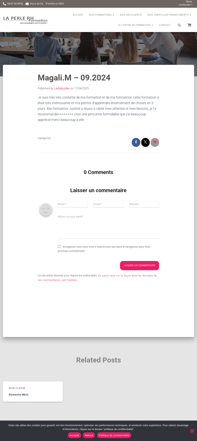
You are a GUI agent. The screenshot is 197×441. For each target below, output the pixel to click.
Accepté (74, 435)
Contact (165, 25)
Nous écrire (36, 3)
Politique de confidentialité (114, 435)
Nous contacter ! (185, 3)
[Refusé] (192, 431)
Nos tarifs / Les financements (169, 15)
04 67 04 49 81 (15, 3)
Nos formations (101, 15)
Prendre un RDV (55, 3)
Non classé (17, 388)
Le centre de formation (135, 25)
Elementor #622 (18, 394)
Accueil (78, 15)
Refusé (89, 435)
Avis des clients (131, 15)
